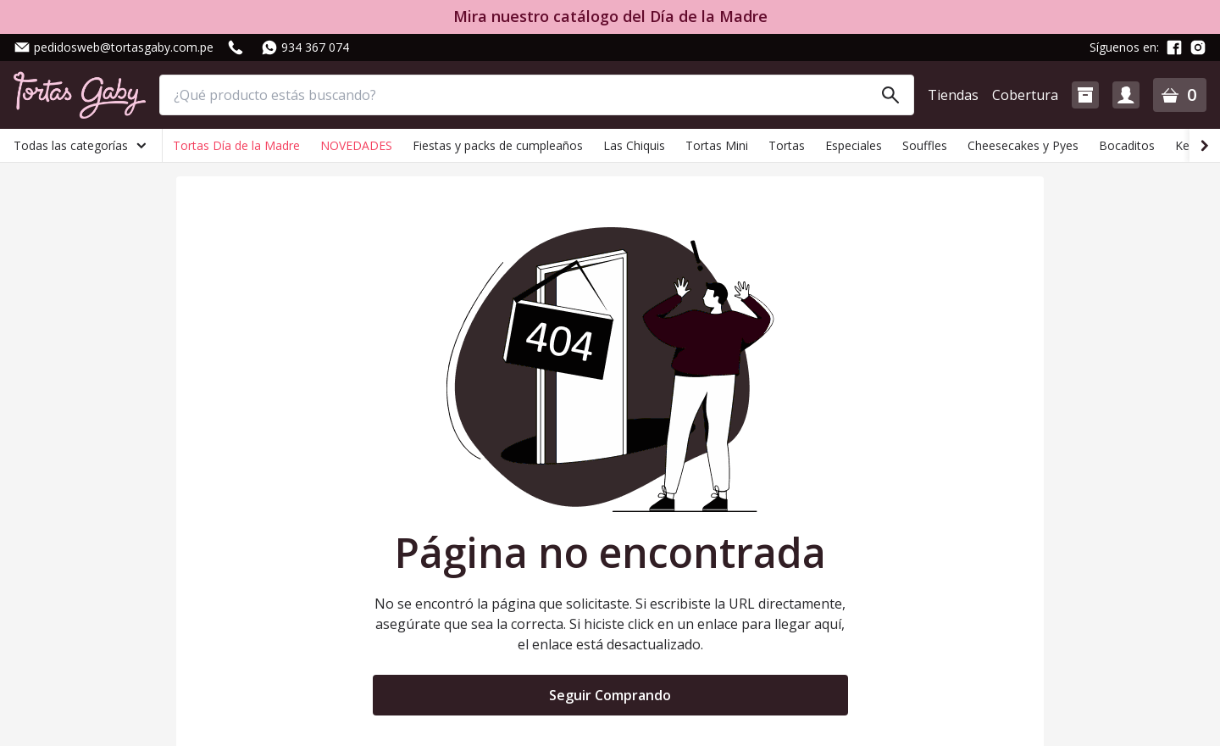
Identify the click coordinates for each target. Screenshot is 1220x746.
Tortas (786, 145)
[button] (1085, 95)
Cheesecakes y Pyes (1023, 145)
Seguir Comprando (610, 695)
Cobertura (1025, 95)
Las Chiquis (634, 145)
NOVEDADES (356, 145)
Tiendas (953, 95)
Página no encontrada (610, 552)
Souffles (924, 145)
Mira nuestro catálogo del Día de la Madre (610, 16)
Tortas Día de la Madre (236, 145)
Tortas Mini (716, 145)
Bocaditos (1127, 145)
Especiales (853, 145)
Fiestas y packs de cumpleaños (498, 145)
